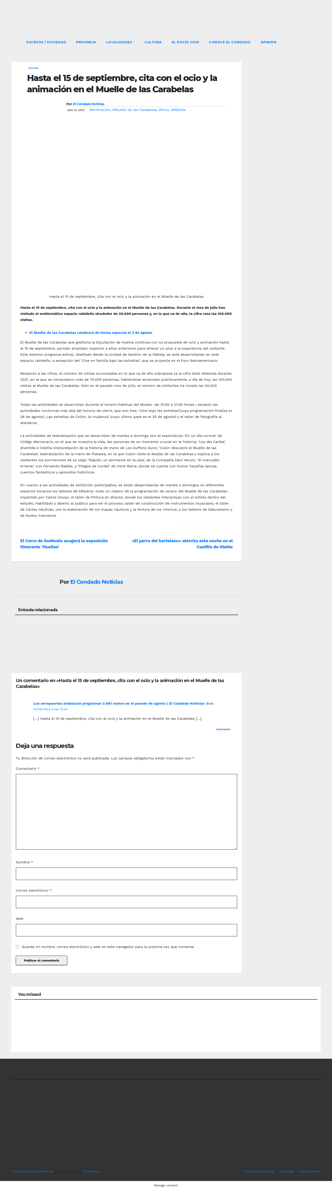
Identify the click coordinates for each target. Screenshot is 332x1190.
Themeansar (91, 1171)
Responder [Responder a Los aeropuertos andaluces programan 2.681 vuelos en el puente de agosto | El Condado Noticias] (223, 729)
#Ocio (164, 110)
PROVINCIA (86, 42)
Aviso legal (286, 1171)
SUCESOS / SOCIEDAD (46, 42)
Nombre (24, 862)
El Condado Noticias (88, 104)
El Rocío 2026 (185, 42)
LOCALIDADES (119, 42)
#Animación (100, 110)
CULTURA (153, 42)
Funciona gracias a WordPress (33, 1171)
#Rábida (178, 110)
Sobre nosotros (310, 1171)
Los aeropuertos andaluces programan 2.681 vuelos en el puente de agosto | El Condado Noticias (119, 703)
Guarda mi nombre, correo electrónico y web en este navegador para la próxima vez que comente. (108, 947)
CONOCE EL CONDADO (230, 42)
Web (19, 918)
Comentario (28, 768)
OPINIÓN (268, 42)
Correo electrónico (34, 890)
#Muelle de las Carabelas (134, 110)
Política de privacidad (259, 1171)
